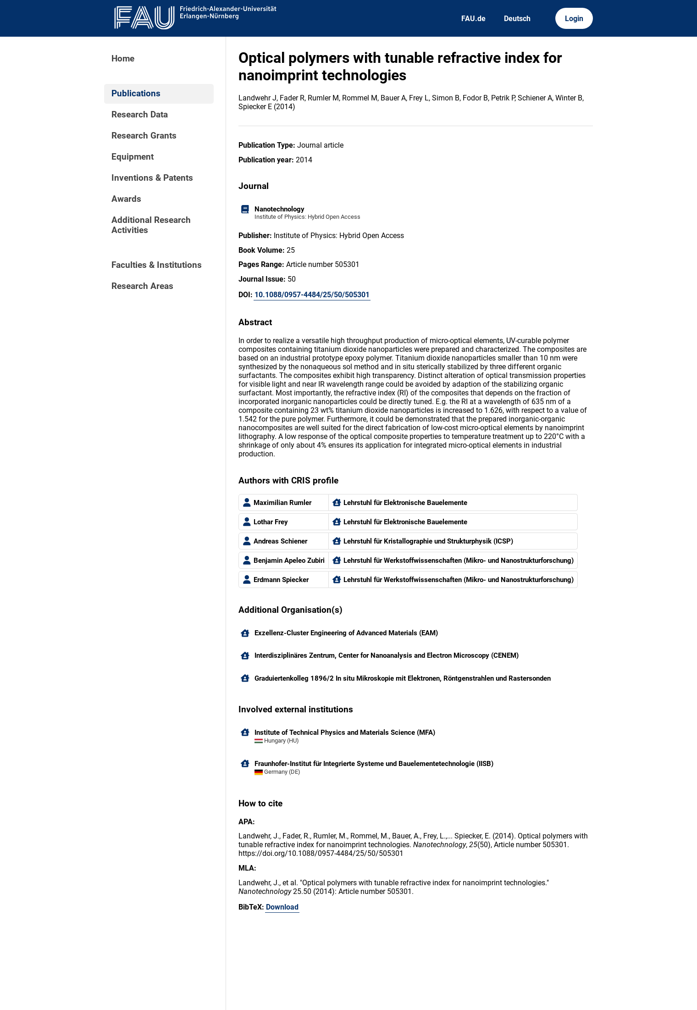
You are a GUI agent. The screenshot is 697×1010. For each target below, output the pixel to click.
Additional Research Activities (151, 225)
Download (282, 907)
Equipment (132, 157)
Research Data (139, 115)
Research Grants (144, 136)
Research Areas (142, 286)
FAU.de (473, 18)
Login (574, 18)
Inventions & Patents (152, 178)
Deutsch (517, 18)
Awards (126, 199)
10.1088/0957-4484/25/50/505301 (312, 294)
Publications (135, 94)
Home (122, 59)
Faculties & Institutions (156, 265)
